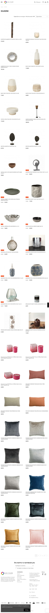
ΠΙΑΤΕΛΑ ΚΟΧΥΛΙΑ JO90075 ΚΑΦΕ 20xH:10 (34, 226)
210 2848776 (33, 595)
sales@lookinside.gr (34, 597)
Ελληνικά (39, 2)
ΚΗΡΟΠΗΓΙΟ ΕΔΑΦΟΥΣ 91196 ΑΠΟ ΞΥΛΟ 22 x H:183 (11, 39)
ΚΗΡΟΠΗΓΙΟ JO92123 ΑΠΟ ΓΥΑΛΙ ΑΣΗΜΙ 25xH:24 (35, 252)
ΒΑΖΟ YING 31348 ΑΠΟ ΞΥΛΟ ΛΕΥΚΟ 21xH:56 (35, 66)
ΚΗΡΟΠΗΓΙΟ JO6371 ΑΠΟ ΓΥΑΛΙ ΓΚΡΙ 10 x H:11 (35, 199)
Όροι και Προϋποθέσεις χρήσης (21, 580)
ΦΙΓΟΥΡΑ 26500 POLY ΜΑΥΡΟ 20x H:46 (8, 146)
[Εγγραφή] (32, 565)
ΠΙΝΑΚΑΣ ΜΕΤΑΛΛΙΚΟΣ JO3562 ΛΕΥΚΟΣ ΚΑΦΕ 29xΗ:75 (12, 330)
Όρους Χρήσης (31, 568)
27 (44, 555)
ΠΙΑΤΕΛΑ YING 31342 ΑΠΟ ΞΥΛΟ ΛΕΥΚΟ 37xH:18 (10, 119)
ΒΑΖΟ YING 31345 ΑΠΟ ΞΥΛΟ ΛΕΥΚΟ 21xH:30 (10, 93)
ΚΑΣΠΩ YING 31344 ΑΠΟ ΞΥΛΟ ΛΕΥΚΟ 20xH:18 (35, 93)
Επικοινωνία (19, 581)
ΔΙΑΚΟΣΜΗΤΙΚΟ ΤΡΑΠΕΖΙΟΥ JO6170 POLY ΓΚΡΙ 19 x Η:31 (37, 172)
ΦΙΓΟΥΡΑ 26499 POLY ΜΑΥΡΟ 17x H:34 (33, 146)
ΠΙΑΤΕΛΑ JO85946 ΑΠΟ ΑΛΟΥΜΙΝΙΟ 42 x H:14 (10, 226)
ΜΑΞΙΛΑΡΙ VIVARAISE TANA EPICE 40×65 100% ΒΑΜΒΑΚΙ (37, 411)
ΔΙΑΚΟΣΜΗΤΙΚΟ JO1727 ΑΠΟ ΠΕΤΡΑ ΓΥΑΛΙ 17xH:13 (11, 304)
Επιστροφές (19, 577)
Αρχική (18, 573)
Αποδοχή (27, 610)
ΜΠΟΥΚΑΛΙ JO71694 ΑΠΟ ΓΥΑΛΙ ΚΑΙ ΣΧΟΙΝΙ (9, 252)
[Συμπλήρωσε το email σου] (24, 565)
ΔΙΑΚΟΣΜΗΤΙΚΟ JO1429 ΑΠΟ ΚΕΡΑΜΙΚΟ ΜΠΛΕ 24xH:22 (37, 278)
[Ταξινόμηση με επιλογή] (42, 16)
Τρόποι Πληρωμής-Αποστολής (20, 576)
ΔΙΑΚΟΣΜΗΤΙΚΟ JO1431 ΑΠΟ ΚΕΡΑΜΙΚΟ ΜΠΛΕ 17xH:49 (12, 278)
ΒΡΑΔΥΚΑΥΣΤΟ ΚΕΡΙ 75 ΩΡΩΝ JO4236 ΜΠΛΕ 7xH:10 (36, 304)
